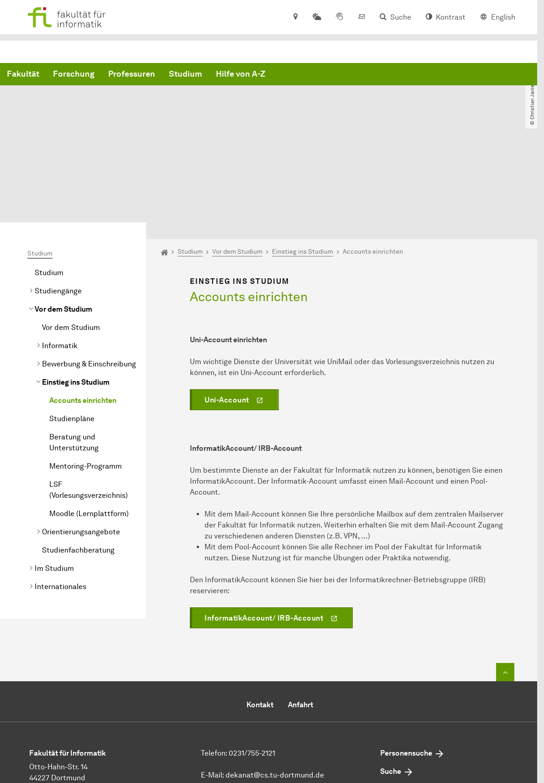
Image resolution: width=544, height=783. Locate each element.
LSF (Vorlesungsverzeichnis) (88, 404)
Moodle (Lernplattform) (89, 428)
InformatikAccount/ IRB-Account (263, 532)
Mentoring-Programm (85, 380)
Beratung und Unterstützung (74, 357)
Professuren (270, 74)
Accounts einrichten (82, 315)
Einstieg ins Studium (76, 296)
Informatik (60, 260)
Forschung (212, 74)
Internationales (60, 501)
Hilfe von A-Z (379, 74)
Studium (324, 74)
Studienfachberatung (78, 464)
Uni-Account (226, 314)
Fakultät (162, 74)
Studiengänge (58, 205)
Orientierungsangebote (81, 446)
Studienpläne (71, 333)
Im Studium (54, 483)
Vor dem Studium (63, 223)
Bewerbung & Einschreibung (89, 278)
